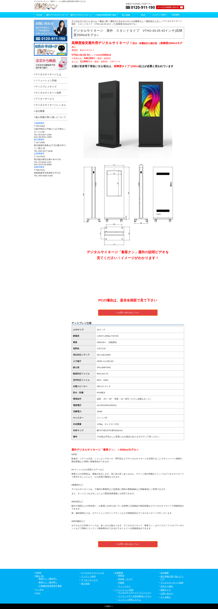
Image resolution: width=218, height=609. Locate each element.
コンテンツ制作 (88, 576)
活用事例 (119, 573)
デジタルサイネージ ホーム (84, 21)
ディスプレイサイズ (46, 86)
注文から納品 (166, 586)
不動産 (121, 583)
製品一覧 (39, 576)
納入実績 (85, 584)
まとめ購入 (165, 597)
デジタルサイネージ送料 (48, 92)
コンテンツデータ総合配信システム (134, 596)
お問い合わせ (166, 593)
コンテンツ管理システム (129, 600)
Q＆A (37, 593)
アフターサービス (44, 99)
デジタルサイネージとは (48, 74)
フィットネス (124, 586)
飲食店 (121, 575)
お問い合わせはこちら (127, 312)
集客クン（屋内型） (48, 582)
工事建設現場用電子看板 (50, 586)
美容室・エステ (125, 579)
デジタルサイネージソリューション (134, 592)
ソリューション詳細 (46, 80)
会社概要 (40, 111)
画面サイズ (165, 590)
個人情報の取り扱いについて (50, 117)
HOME (38, 573)
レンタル (39, 589)
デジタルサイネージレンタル (50, 105)
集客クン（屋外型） (48, 579)
